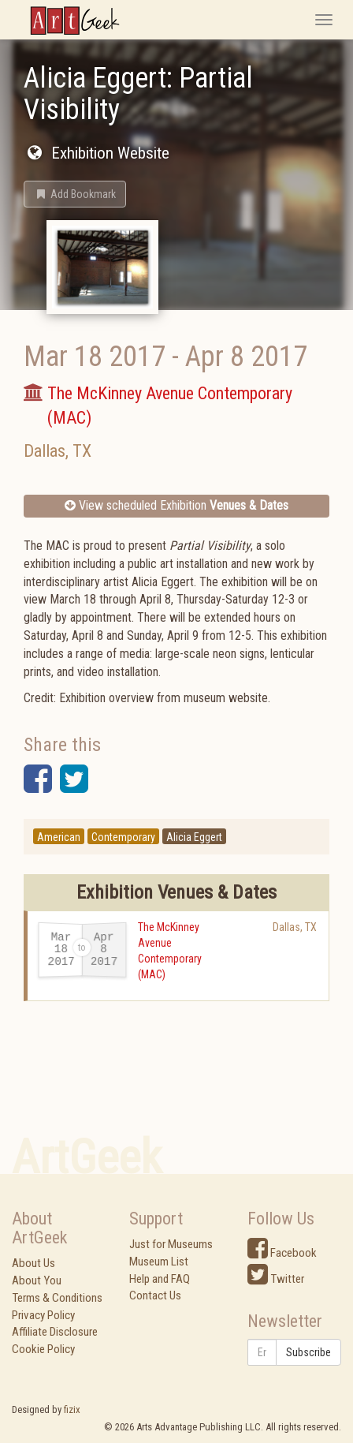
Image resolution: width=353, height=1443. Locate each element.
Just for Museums (171, 1244)
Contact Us (155, 1295)
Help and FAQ (159, 1279)
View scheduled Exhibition (176, 505)
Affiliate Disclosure (55, 1332)
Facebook (282, 1253)
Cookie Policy (43, 1349)
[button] (75, 194)
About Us (33, 1263)
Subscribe (308, 1352)
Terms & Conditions (57, 1298)
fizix (72, 1409)
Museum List (158, 1261)
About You (36, 1280)
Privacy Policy (43, 1315)
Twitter (275, 1279)
